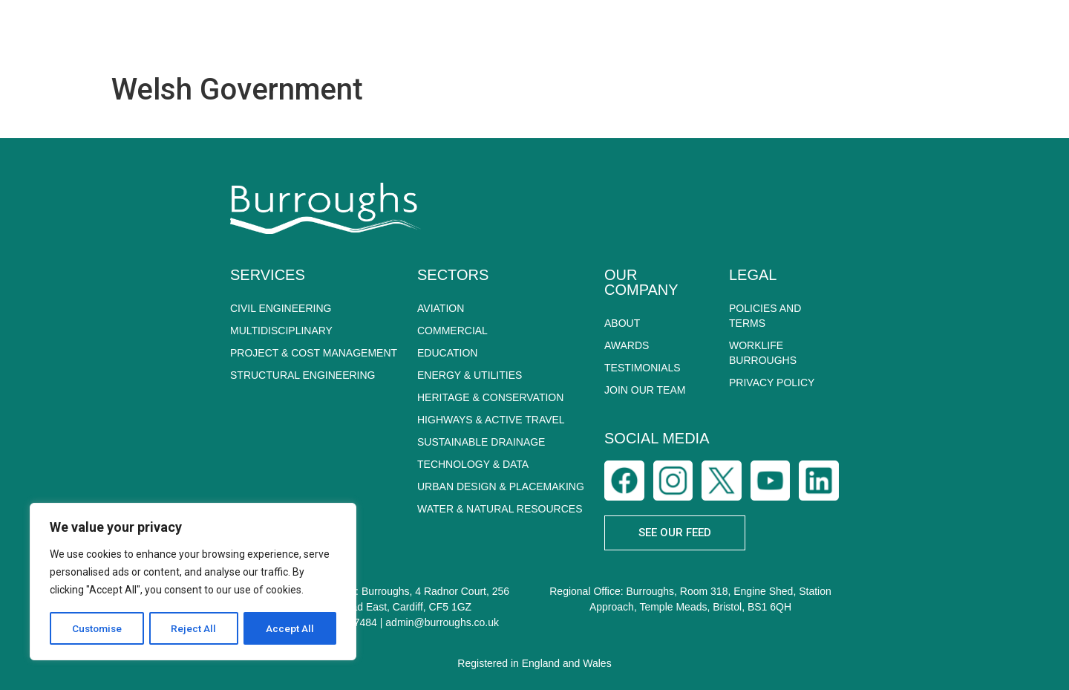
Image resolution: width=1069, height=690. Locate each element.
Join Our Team (644, 390)
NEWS (833, 33)
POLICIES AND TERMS (765, 315)
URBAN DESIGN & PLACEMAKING (500, 486)
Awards (626, 345)
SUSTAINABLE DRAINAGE (481, 442)
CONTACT (1011, 33)
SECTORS (625, 33)
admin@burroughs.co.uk (442, 622)
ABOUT (427, 33)
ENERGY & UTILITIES (469, 375)
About (622, 323)
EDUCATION (447, 353)
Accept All (291, 628)
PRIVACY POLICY (771, 382)
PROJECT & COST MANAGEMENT (313, 353)
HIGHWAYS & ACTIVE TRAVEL (491, 420)
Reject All (195, 628)
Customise (97, 628)
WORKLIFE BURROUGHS (763, 352)
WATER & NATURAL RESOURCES (499, 509)
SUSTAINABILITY (738, 33)
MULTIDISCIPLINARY (281, 330)
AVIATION (440, 308)
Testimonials (642, 368)
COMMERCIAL (452, 330)
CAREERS (917, 33)
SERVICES (522, 33)
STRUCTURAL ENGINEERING (303, 375)
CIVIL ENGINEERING (280, 308)
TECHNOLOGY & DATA (473, 464)
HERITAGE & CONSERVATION (490, 397)
